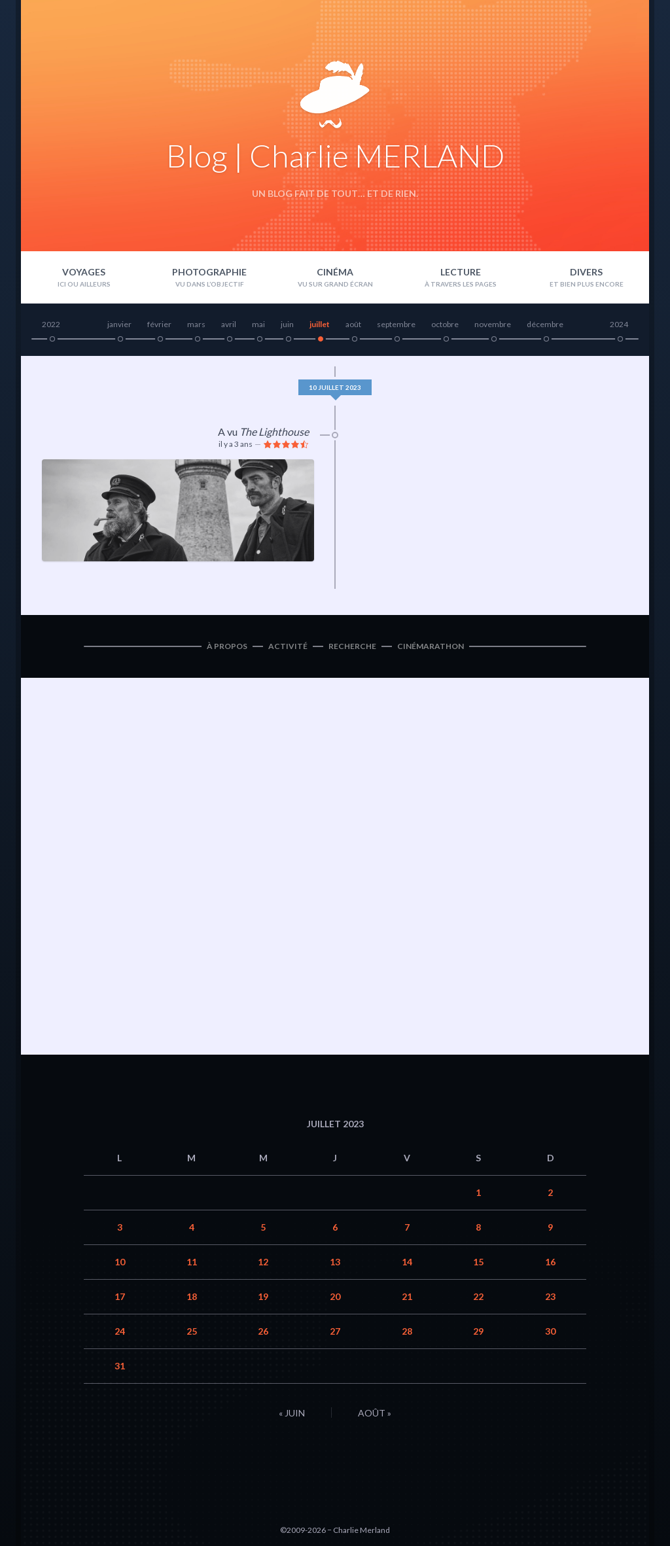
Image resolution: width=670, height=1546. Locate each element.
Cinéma (335, 271)
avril (228, 324)
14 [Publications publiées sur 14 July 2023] (407, 1261)
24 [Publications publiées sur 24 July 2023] (120, 1331)
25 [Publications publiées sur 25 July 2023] (191, 1331)
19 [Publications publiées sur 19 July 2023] (263, 1296)
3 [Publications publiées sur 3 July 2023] (119, 1227)
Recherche (352, 646)
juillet (319, 324)
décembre (545, 324)
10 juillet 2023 (335, 387)
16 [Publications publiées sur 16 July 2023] (550, 1261)
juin (287, 324)
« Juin (292, 1412)
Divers (586, 271)
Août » (374, 1412)
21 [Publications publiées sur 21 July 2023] (407, 1296)
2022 (51, 324)
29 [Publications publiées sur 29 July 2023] (478, 1331)
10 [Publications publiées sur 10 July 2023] (120, 1261)
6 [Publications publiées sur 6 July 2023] (335, 1227)
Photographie (209, 271)
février (159, 324)
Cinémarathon (430, 646)
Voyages (83, 271)
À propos (227, 646)
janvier (119, 324)
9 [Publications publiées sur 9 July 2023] (550, 1227)
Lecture (460, 271)
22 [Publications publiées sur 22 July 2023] (478, 1296)
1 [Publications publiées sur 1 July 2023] (478, 1192)
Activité (288, 646)
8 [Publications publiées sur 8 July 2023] (478, 1227)
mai (258, 324)
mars (196, 324)
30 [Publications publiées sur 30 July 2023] (550, 1331)
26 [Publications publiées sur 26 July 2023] (263, 1331)
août (353, 324)
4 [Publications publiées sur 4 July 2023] (191, 1227)
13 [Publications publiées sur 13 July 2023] (335, 1261)
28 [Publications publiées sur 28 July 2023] (407, 1331)
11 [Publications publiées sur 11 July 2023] (191, 1261)
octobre (445, 324)
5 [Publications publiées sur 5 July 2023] (263, 1227)
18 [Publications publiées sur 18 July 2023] (191, 1296)
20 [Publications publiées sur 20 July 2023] (335, 1296)
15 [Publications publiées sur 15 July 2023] (478, 1261)
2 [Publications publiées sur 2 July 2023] (550, 1192)
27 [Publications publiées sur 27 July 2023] (335, 1331)
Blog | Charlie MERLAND (335, 155)
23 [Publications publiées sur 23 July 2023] (550, 1296)
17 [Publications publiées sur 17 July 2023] (120, 1296)
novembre (492, 324)
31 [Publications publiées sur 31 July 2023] (120, 1365)
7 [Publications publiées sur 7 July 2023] (407, 1227)
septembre (396, 324)
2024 (619, 324)
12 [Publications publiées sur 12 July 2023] (263, 1261)
